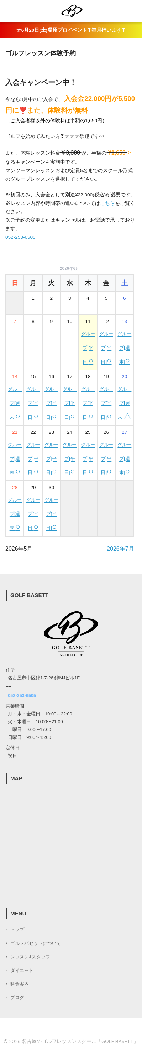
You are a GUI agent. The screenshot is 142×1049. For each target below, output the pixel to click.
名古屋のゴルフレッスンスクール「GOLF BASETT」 (80, 1041)
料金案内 (19, 984)
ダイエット (21, 970)
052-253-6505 (20, 237)
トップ (17, 929)
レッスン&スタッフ (30, 957)
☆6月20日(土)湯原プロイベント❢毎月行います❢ (71, 30)
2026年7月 (120, 549)
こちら (107, 203)
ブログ (17, 997)
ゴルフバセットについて (35, 943)
